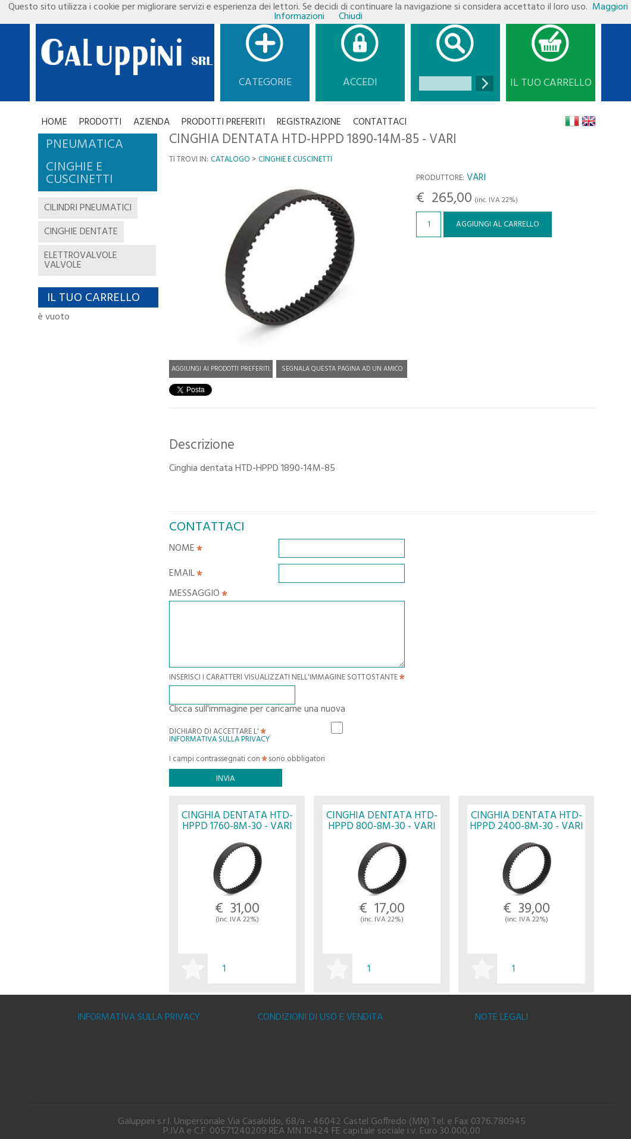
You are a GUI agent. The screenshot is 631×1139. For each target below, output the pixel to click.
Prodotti (100, 122)
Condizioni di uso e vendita (320, 1017)
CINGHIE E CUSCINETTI (295, 159)
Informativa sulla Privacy (219, 739)
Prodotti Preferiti (223, 122)
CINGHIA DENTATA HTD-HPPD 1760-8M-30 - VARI (237, 821)
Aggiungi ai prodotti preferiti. (221, 369)
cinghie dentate (81, 232)
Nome (185, 549)
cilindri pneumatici (88, 208)
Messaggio (198, 595)
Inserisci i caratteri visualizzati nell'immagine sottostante (286, 679)
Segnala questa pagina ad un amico (342, 369)
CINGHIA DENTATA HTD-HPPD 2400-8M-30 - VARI (526, 821)
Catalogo (230, 159)
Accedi (360, 82)
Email (185, 575)
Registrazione (309, 122)
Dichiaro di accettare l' (219, 734)
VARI (476, 177)
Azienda (151, 122)
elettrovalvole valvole (80, 260)
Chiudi (351, 16)
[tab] (97, 145)
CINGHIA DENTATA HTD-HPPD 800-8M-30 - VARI (382, 821)
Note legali (501, 1017)
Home (54, 122)
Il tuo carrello (551, 83)
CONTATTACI (380, 122)
